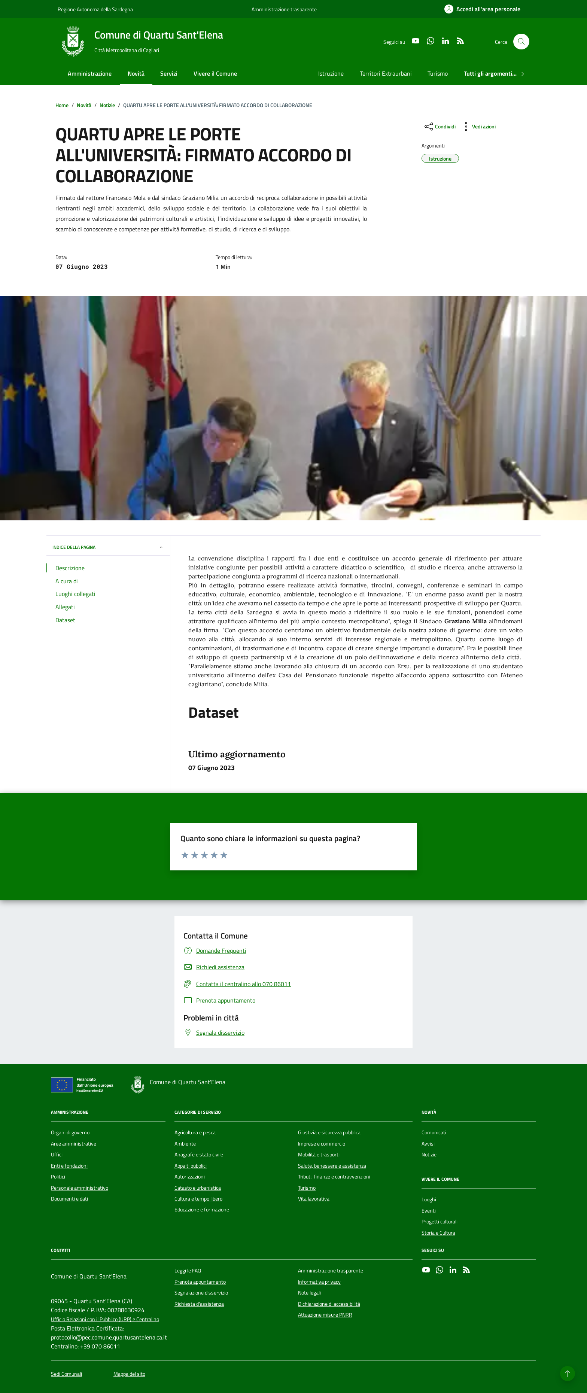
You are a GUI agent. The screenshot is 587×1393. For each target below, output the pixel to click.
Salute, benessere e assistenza (332, 1166)
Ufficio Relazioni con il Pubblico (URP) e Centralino (105, 1319)
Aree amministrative (73, 1144)
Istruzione (331, 73)
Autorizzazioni (189, 1177)
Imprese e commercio (321, 1144)
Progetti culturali (439, 1221)
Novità (136, 73)
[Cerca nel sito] (521, 42)
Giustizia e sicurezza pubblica (329, 1132)
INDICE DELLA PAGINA (108, 547)
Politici (58, 1177)
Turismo (438, 73)
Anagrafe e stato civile (198, 1154)
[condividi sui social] (439, 127)
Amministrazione (90, 73)
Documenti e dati (69, 1199)
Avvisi (428, 1144)
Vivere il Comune (215, 73)
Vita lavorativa (313, 1199)
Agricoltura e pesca (195, 1132)
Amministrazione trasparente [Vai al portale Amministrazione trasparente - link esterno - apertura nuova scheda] (284, 9)
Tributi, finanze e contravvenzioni (334, 1177)
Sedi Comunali (66, 1374)
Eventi (429, 1211)
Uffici (57, 1154)
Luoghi (429, 1199)
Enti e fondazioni (69, 1166)
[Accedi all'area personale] (482, 9)
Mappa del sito (129, 1374)
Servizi (168, 73)
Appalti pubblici (190, 1166)
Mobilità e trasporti (319, 1154)
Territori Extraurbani (386, 73)
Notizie (429, 1154)
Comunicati (434, 1132)
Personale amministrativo (79, 1188)
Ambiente (185, 1144)
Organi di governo (70, 1132)
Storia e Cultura (438, 1233)
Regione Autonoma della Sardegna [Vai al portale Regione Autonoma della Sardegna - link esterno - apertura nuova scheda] (95, 9)
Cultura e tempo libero (198, 1199)
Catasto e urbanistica (197, 1188)
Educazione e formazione (201, 1209)
